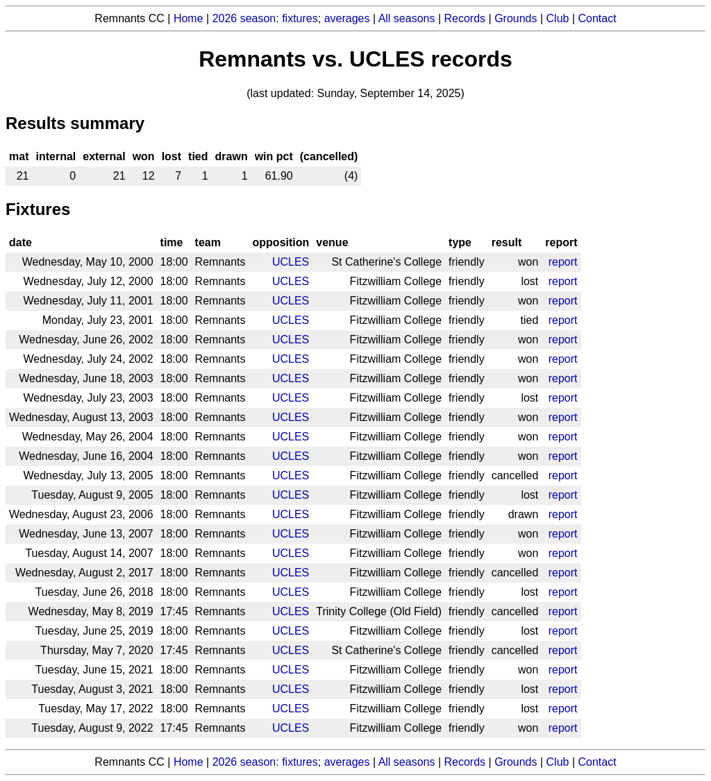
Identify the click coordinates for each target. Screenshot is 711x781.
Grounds (515, 18)
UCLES (290, 262)
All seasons (406, 18)
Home (188, 18)
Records (465, 18)
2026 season (244, 18)
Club (557, 18)
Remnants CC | (134, 762)
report (563, 262)
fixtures (300, 18)
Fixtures (38, 209)
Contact (597, 18)
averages (347, 18)
